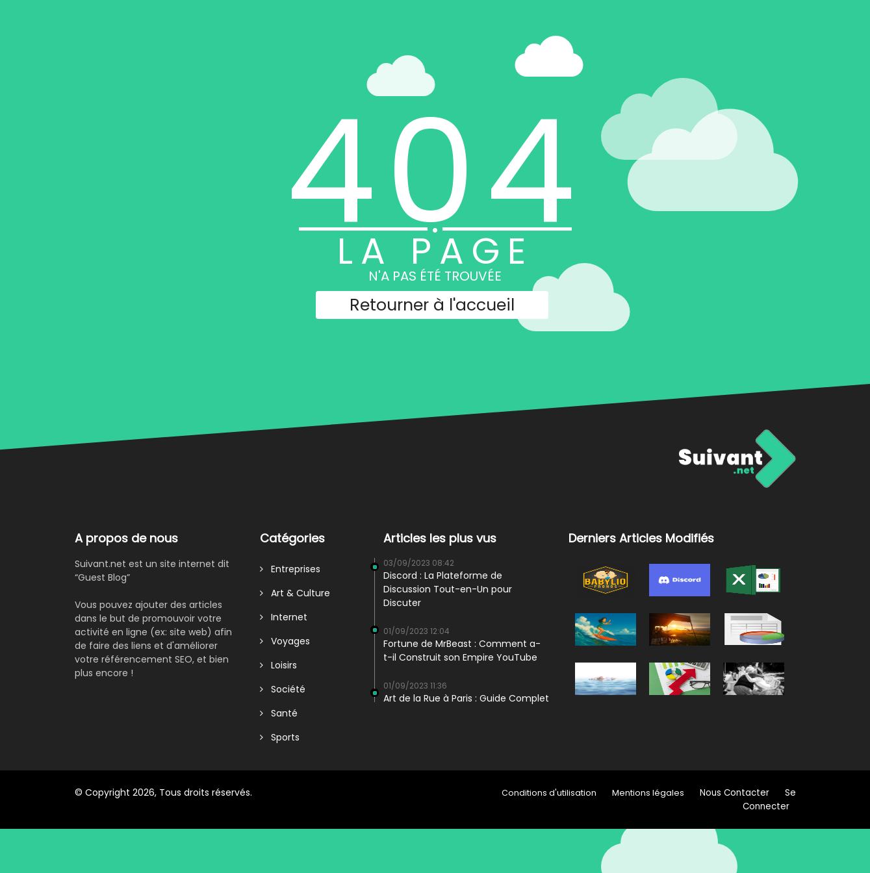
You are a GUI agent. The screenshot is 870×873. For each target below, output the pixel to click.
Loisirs (278, 665)
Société (282, 689)
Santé (279, 713)
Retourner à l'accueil (432, 305)
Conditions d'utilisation (549, 792)
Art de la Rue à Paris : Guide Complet (466, 698)
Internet (283, 617)
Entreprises (290, 569)
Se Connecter (769, 800)
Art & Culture (295, 593)
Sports (280, 737)
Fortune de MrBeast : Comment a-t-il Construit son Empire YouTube (462, 650)
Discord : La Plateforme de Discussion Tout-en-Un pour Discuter (447, 589)
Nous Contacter (734, 793)
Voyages (285, 641)
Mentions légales (648, 792)
